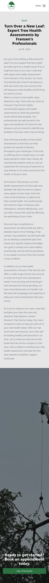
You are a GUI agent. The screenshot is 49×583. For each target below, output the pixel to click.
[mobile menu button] (44, 6)
